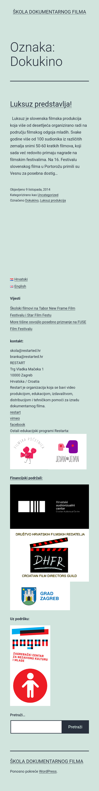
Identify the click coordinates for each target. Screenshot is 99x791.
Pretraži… (17, 715)
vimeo (15, 418)
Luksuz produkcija (53, 200)
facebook (17, 424)
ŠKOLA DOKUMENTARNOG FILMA (49, 12)
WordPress (48, 771)
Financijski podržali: (26, 478)
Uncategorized (48, 195)
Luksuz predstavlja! (41, 104)
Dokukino (32, 200)
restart (15, 412)
